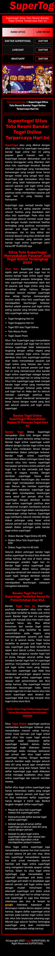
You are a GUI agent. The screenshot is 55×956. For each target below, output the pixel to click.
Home (10, 102)
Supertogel (20, 102)
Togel (28, 940)
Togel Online (19, 723)
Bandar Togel (14, 432)
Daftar (43, 41)
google (9, 904)
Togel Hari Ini (25, 606)
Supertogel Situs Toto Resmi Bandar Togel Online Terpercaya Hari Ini (27, 19)
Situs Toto (12, 269)
